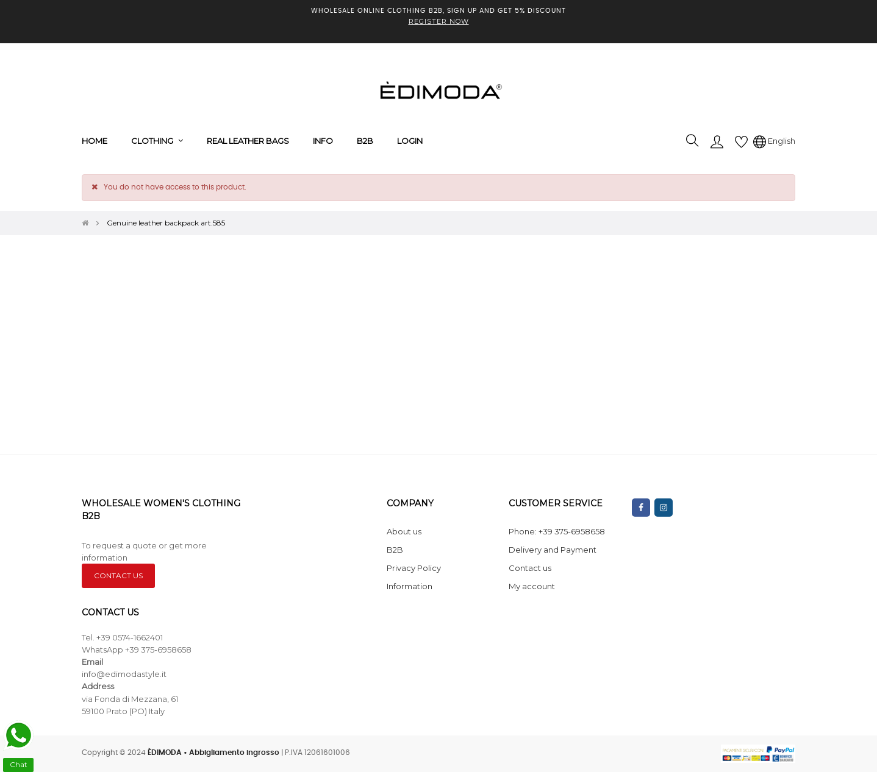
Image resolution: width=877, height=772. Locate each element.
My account (532, 586)
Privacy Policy (414, 568)
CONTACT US (118, 575)
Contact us (530, 568)
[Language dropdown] (774, 140)
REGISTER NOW (439, 21)
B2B (395, 549)
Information (409, 586)
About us (404, 531)
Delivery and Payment (552, 549)
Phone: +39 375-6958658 (557, 531)
